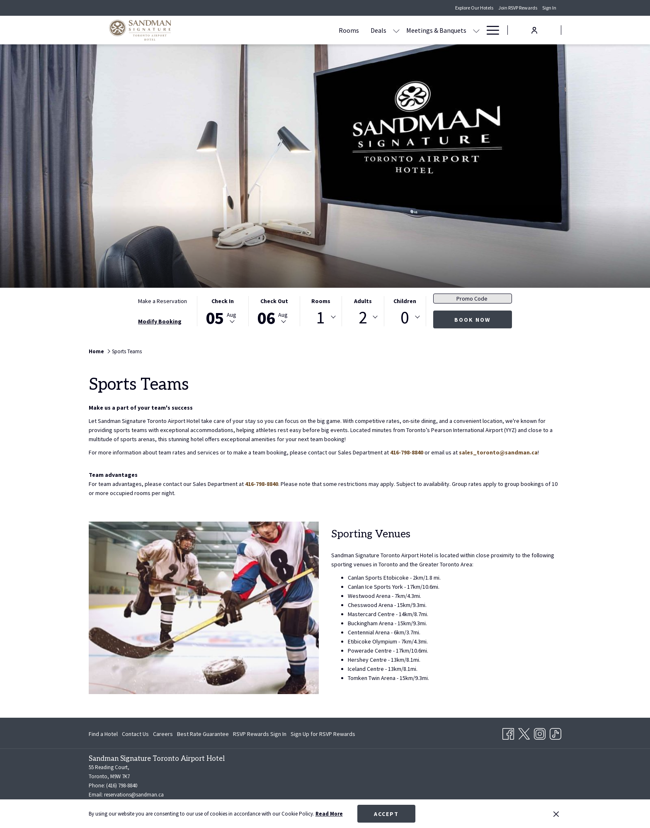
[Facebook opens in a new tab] (508, 732)
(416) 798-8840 (121, 785)
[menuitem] (270, 30)
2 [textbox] (363, 317)
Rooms (320, 301)
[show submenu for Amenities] (476, 30)
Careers (163, 734)
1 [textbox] (320, 317)
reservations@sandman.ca (134, 794)
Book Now (472, 319)
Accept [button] (386, 814)
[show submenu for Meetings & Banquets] (397, 30)
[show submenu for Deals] (317, 30)
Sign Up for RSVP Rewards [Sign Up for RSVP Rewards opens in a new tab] (323, 735)
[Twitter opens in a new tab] (524, 732)
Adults (363, 301)
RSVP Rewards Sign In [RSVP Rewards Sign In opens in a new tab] (259, 735)
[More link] (489, 30)
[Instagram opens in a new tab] (540, 732)
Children (404, 301)
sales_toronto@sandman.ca (498, 452)
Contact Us (135, 734)
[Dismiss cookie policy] (556, 814)
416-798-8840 (406, 452)
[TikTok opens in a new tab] (555, 732)
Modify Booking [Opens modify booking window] (160, 321)
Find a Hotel (103, 734)
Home (96, 351)
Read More (329, 813)
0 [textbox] (404, 317)
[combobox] (321, 317)
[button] (223, 311)
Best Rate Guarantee (203, 734)
